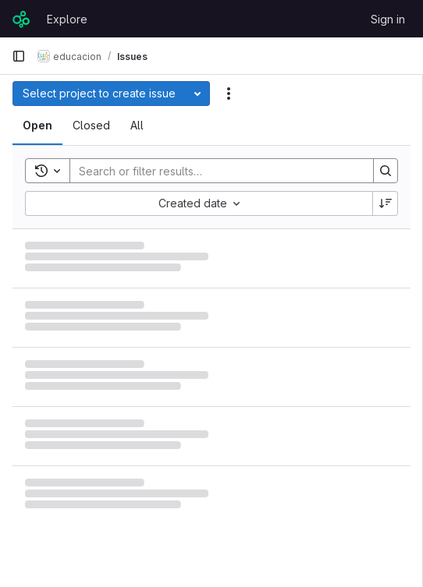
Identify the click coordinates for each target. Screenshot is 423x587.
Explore (67, 19)
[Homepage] (21, 18)
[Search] (214, 170)
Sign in (388, 19)
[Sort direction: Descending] (385, 203)
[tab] (37, 125)
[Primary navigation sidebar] (18, 56)
